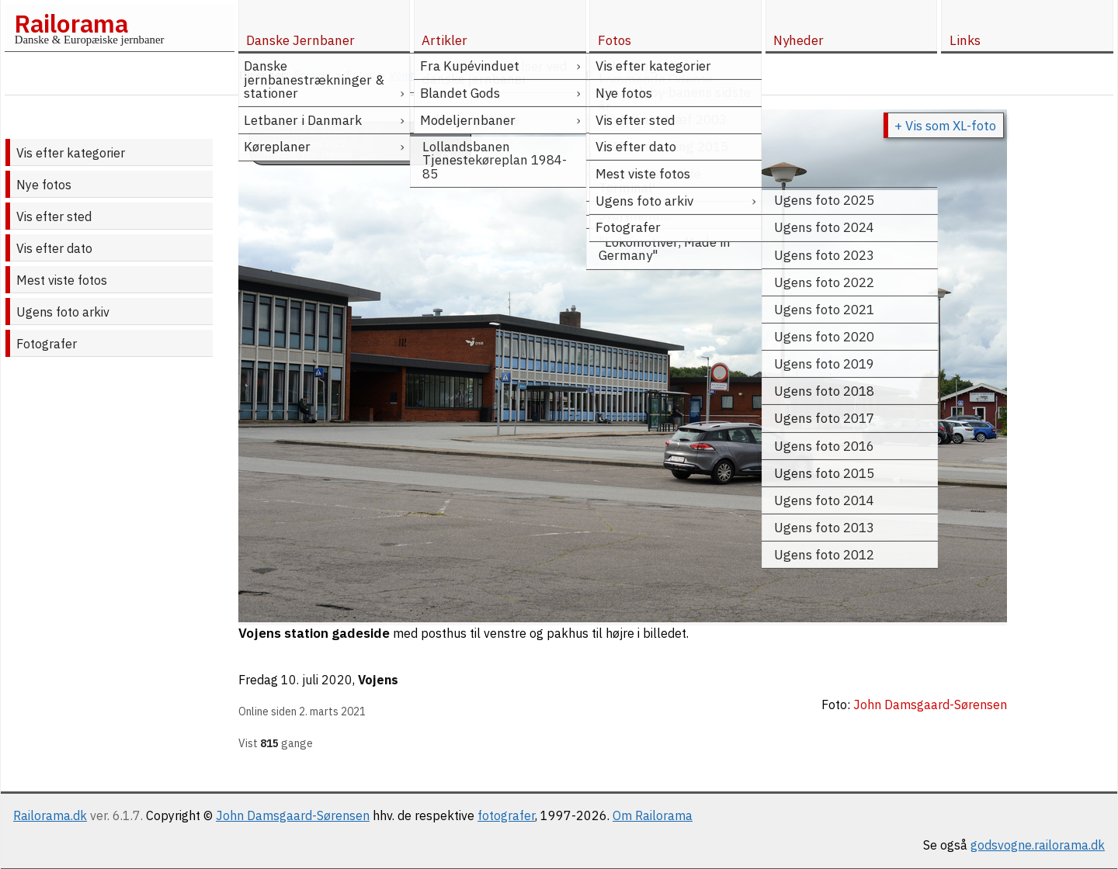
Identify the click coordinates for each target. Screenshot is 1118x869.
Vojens (378, 679)
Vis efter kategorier (70, 153)
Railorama (71, 23)
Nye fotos (43, 184)
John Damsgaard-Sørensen (293, 815)
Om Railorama (653, 815)
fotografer (506, 815)
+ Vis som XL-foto (945, 125)
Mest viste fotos (61, 280)
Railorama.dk (50, 815)
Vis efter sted (54, 216)
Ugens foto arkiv (62, 312)
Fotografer (46, 343)
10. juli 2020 (316, 679)
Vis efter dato (54, 248)
